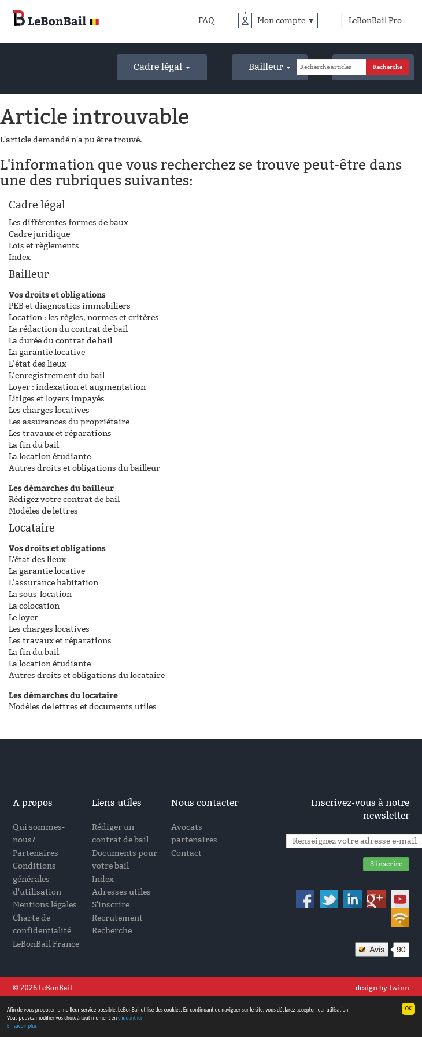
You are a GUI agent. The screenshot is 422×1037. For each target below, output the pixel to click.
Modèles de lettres (43, 511)
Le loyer (23, 617)
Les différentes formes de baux (68, 223)
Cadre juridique (39, 234)
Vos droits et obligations (57, 294)
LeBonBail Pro (375, 20)
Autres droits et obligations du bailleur (84, 468)
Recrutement (117, 918)
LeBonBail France (46, 944)
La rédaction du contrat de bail (68, 329)
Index (20, 257)
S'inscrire (110, 905)
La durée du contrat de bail (60, 341)
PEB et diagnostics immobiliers (70, 306)
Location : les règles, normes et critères (84, 318)
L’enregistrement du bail (57, 375)
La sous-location (40, 594)
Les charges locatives (49, 410)
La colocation (34, 606)
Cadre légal (162, 66)
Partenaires (35, 853)
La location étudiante (50, 456)
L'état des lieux (37, 560)
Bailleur (270, 66)
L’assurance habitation (53, 583)
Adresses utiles (121, 892)
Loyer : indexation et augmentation (77, 387)
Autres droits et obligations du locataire (87, 675)
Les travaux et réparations (60, 433)
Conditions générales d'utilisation (37, 879)
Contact (186, 853)
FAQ (206, 20)
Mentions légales (45, 905)
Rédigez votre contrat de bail (64, 499)
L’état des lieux (37, 364)
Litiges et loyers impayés (57, 399)
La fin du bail (34, 445)
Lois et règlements (44, 246)
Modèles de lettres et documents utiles (83, 707)
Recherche (112, 931)
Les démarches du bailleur (61, 487)
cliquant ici (132, 1018)
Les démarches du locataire (63, 695)
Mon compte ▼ (286, 20)
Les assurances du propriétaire (69, 422)
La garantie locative (47, 352)
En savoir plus (22, 1026)
